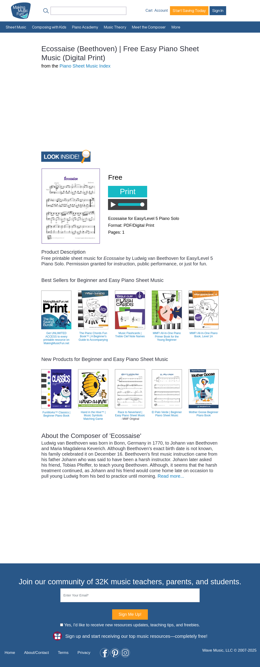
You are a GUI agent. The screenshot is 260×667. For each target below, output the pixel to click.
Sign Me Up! (130, 614)
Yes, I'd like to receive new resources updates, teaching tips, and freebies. (132, 625)
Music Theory (115, 27)
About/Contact (36, 652)
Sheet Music (16, 27)
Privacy (83, 652)
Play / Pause (112, 204)
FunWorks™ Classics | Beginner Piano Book (56, 414)
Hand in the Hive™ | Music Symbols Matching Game (93, 415)
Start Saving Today (189, 10)
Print (128, 191)
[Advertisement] (80, 106)
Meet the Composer (149, 27)
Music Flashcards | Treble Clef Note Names (130, 335)
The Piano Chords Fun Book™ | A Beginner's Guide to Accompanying (93, 336)
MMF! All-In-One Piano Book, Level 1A (203, 335)
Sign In (217, 10)
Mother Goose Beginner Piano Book (203, 414)
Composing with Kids (49, 27)
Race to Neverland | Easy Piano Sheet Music (130, 414)
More (176, 27)
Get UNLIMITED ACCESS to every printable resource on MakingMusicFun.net (57, 338)
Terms (63, 652)
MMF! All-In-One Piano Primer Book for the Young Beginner (167, 336)
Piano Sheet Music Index (84, 65)
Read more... (171, 476)
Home (10, 652)
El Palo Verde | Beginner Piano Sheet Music (167, 414)
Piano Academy (85, 27)
